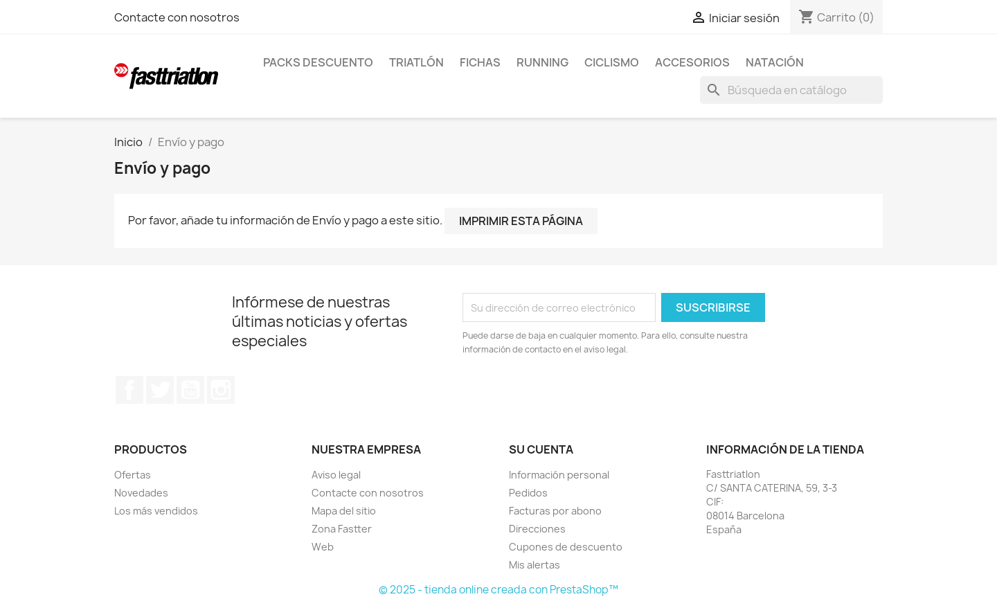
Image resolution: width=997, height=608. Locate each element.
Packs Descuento (318, 62)
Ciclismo (611, 62)
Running (542, 62)
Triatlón (416, 62)
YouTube (190, 390)
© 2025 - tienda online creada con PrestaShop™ (498, 589)
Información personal (559, 474)
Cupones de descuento (565, 546)
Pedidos (528, 492)
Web (323, 546)
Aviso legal (336, 474)
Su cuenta (541, 449)
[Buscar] (791, 90)
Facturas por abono (555, 510)
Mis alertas (534, 564)
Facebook (129, 390)
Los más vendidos (156, 510)
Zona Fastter (342, 528)
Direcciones (537, 528)
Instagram (221, 390)
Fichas (480, 62)
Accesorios (692, 62)
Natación (775, 62)
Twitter (160, 390)
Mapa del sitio (344, 510)
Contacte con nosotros (177, 17)
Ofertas (132, 474)
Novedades (141, 492)
